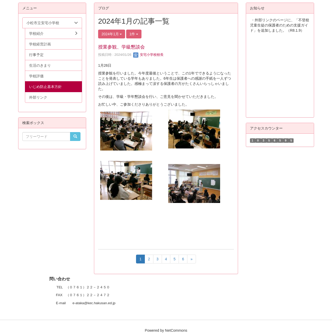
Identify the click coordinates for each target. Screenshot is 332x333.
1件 (134, 34)
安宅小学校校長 (148, 55)
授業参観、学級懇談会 (121, 47)
